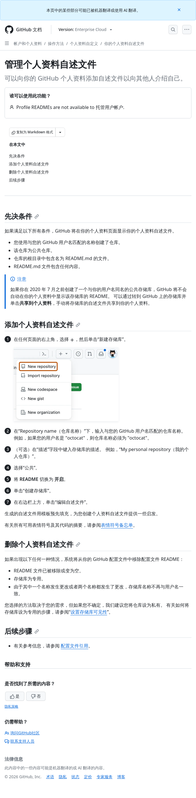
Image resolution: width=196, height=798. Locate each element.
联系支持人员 (19, 741)
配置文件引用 (74, 646)
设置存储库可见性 (88, 612)
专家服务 (105, 776)
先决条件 (22, 216)
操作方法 (56, 43)
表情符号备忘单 (117, 525)
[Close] (179, 9)
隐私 (63, 776)
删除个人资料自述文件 (42, 544)
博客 (121, 776)
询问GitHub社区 (22, 732)
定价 (88, 776)
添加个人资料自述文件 (42, 324)
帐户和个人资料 (28, 43)
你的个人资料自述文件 (124, 43)
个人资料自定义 (84, 43)
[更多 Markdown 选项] (60, 132)
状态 (75, 776)
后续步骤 (22, 631)
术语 (50, 776)
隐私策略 (11, 706)
